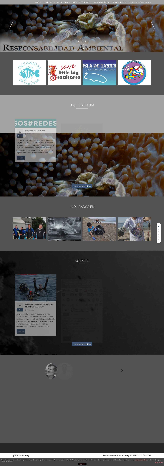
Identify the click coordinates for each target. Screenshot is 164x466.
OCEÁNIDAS (47, 2)
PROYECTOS (62, 2)
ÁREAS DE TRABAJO (81, 2)
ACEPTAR (82, 464)
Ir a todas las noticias (82, 186)
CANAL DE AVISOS (119, 2)
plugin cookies (159, 462)
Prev (11, 28)
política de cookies (141, 460)
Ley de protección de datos (139, 2)
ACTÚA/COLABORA (101, 2)
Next (153, 28)
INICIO (37, 2)
